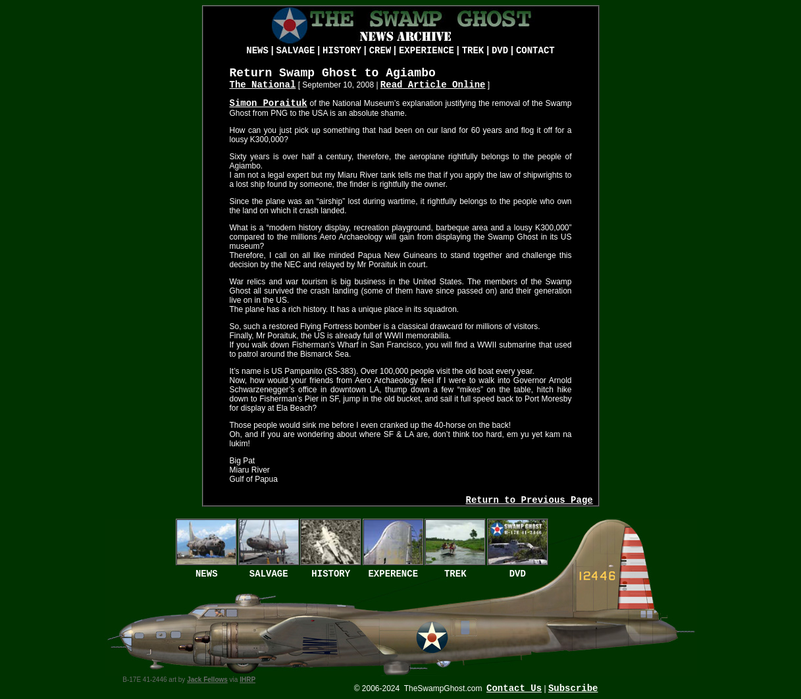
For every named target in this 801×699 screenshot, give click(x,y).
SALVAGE (295, 50)
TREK (473, 50)
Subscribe (573, 688)
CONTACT (535, 50)
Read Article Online (433, 85)
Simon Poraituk (268, 103)
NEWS (257, 50)
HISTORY (342, 50)
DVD (500, 50)
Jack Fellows (207, 679)
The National (263, 85)
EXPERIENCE (426, 50)
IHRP (247, 679)
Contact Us (514, 688)
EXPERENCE (393, 574)
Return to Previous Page (528, 500)
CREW (380, 50)
